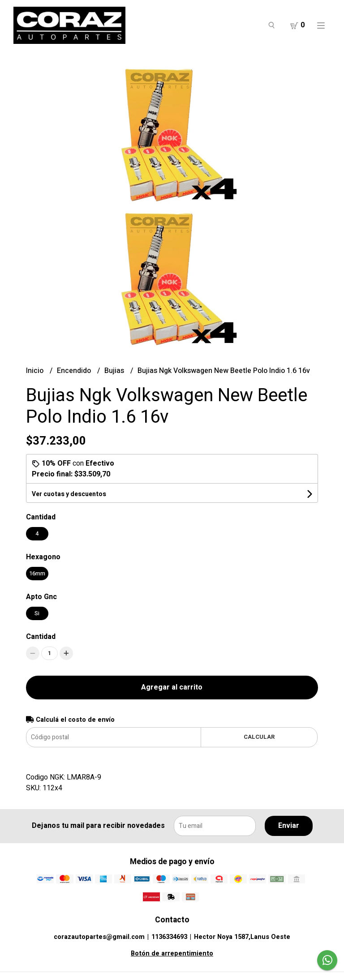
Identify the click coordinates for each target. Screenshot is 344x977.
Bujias (115, 370)
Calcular (259, 737)
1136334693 (169, 937)
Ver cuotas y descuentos (69, 494)
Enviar (288, 825)
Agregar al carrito (171, 687)
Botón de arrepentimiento (172, 953)
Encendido (75, 370)
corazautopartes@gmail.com (99, 937)
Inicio (35, 370)
